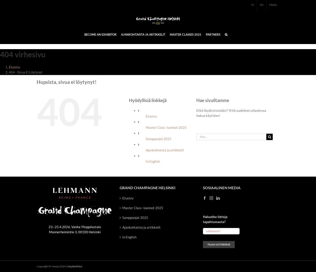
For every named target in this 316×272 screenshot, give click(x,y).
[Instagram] (211, 198)
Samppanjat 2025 (159, 139)
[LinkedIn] (218, 198)
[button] (226, 34)
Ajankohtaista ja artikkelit (165, 150)
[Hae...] (231, 137)
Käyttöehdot (75, 266)
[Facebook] (204, 198)
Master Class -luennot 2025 (166, 127)
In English (153, 161)
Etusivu (151, 116)
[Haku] (269, 137)
